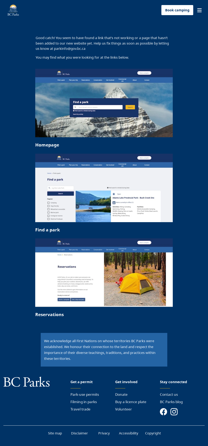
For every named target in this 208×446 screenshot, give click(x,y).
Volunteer (123, 409)
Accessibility (128, 433)
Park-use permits (84, 394)
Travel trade (80, 409)
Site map (55, 433)
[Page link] (104, 110)
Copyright (153, 433)
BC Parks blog (171, 401)
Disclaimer (79, 433)
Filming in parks (83, 401)
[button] (199, 10)
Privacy (104, 433)
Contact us (169, 394)
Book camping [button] (177, 10)
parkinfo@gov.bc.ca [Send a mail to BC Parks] (69, 48)
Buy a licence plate (130, 401)
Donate (121, 394)
